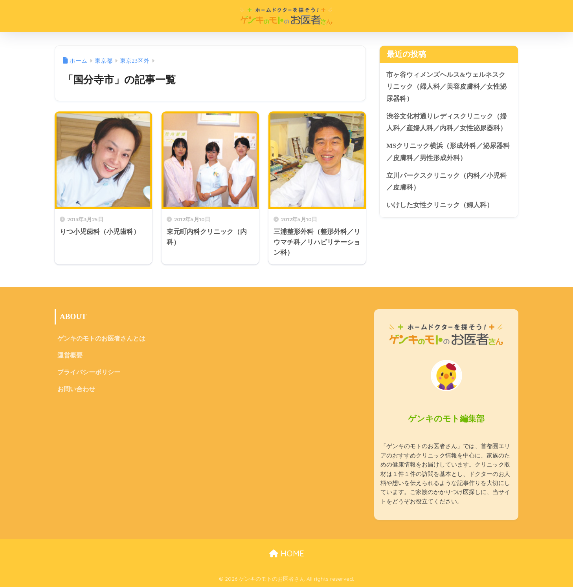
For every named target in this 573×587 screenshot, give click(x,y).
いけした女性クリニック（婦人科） (439, 205)
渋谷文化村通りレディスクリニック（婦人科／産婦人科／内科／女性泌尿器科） (446, 122)
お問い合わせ (76, 389)
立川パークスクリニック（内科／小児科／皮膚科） (446, 181)
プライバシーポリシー (88, 372)
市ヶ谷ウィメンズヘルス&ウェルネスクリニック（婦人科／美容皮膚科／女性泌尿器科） (446, 86)
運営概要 (70, 355)
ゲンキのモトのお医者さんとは (101, 338)
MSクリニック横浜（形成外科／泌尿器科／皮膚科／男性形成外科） (448, 152)
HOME (286, 553)
